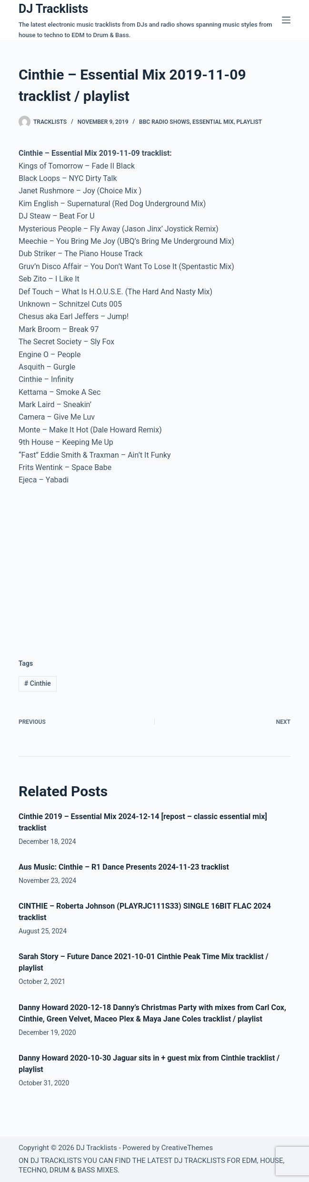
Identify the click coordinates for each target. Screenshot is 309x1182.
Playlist (249, 122)
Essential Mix (213, 122)
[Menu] (286, 20)
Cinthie (37, 683)
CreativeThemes (187, 1147)
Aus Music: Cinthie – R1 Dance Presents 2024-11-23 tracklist (124, 866)
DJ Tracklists (53, 9)
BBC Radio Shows (164, 122)
